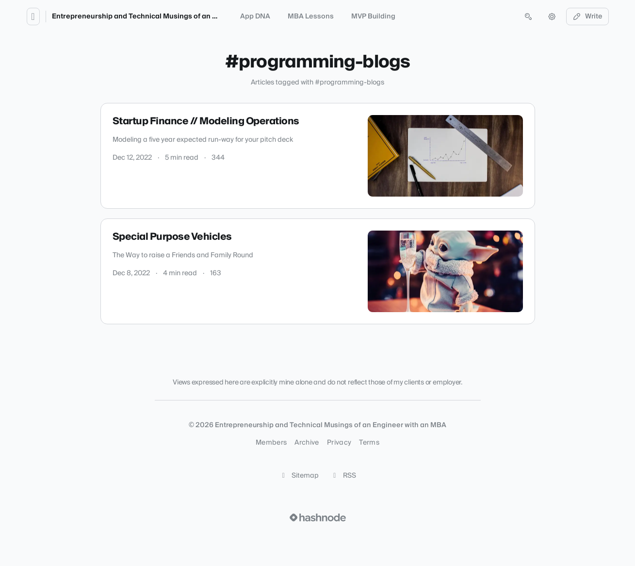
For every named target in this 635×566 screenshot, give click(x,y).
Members (271, 443)
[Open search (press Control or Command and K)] (528, 16)
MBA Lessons (311, 16)
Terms (369, 443)
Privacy (339, 443)
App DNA (255, 16)
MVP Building (373, 16)
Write (587, 16)
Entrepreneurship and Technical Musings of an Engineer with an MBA (169, 16)
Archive (306, 443)
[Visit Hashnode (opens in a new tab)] (317, 517)
